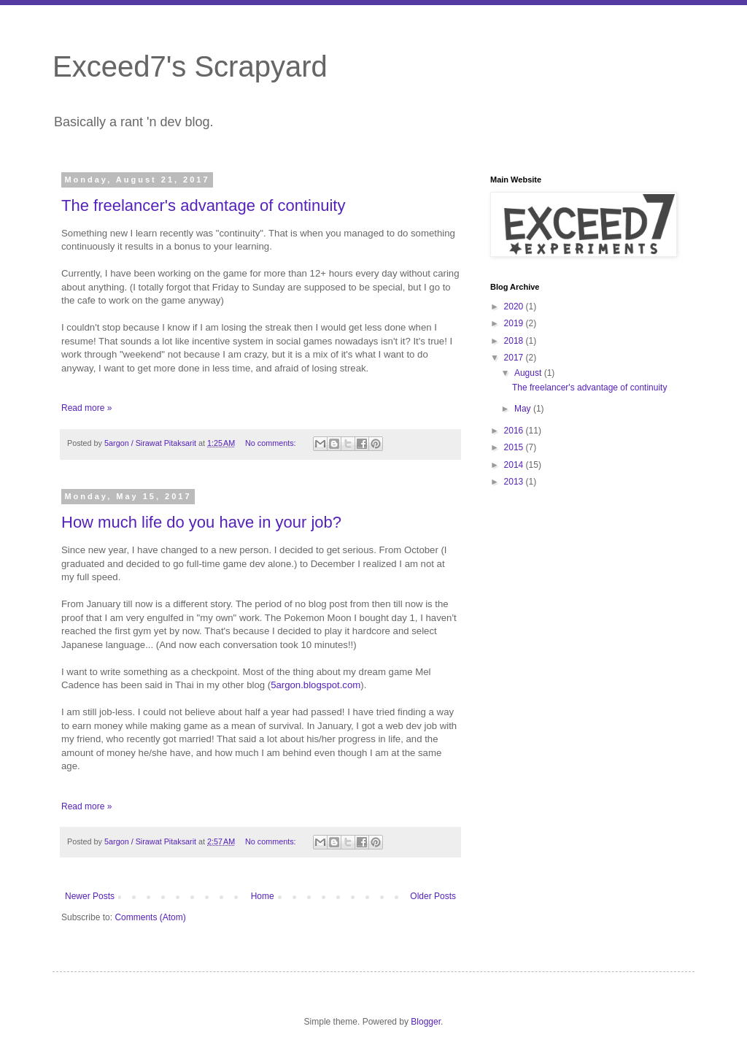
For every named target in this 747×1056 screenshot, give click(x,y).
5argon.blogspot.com (315, 684)
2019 (515, 323)
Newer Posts (90, 896)
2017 (515, 357)
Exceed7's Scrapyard (190, 66)
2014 (515, 465)
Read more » (86, 408)
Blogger (426, 1022)
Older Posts (433, 896)
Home (262, 896)
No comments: (271, 443)
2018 (515, 341)
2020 (515, 306)
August (529, 373)
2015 (515, 447)
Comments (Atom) (150, 917)
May (523, 409)
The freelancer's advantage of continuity (203, 205)
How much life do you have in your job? (201, 522)
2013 (515, 482)
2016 (515, 430)
